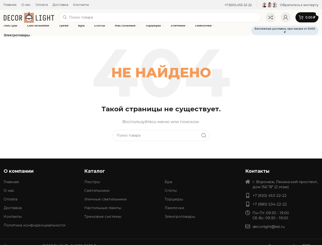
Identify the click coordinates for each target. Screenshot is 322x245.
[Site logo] (29, 17)
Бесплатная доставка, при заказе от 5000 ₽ (285, 30)
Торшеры (174, 199)
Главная (11, 181)
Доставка (13, 207)
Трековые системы (102, 216)
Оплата (10, 199)
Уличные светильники (105, 199)
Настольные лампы (102, 207)
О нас (9, 190)
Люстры (92, 181)
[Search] (160, 17)
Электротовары (180, 216)
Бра (168, 181)
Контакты (13, 216)
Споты (171, 190)
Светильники (96, 190)
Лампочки (174, 207)
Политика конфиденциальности (34, 225)
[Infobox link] (238, 5)
